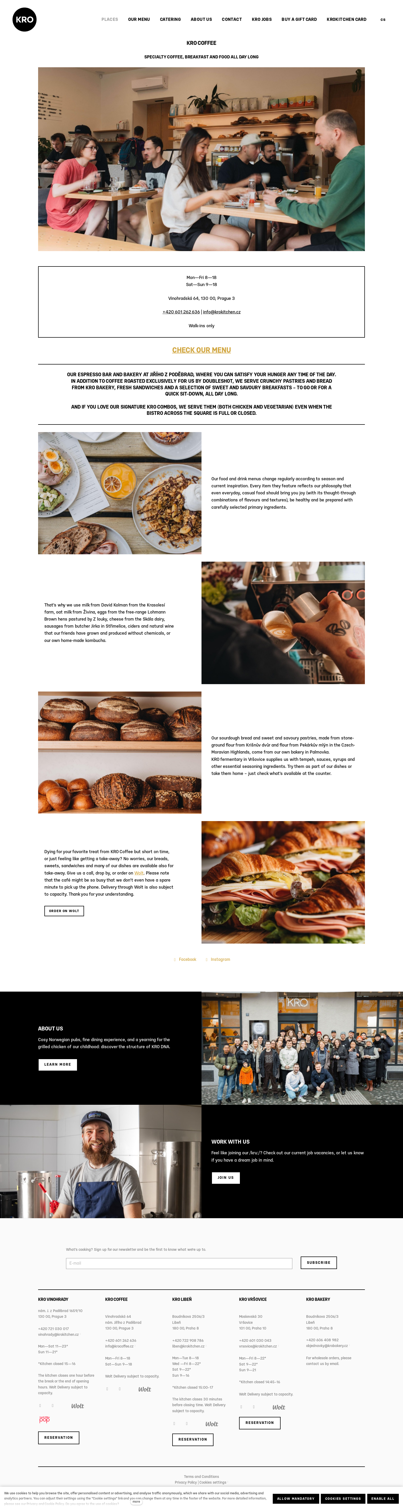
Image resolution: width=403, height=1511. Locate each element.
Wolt (139, 873)
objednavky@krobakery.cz (327, 1346)
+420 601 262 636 (181, 312)
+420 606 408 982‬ (322, 1340)
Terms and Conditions (201, 1477)
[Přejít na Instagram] (217, 959)
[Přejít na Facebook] (184, 959)
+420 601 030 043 (255, 1341)
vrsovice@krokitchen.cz (258, 1346)
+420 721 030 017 (53, 1329)
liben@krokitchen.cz (188, 1346)
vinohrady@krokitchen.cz (58, 1335)
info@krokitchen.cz (222, 312)
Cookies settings (212, 1482)
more (136, 1501)
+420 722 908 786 (188, 1341)
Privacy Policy (186, 1482)
